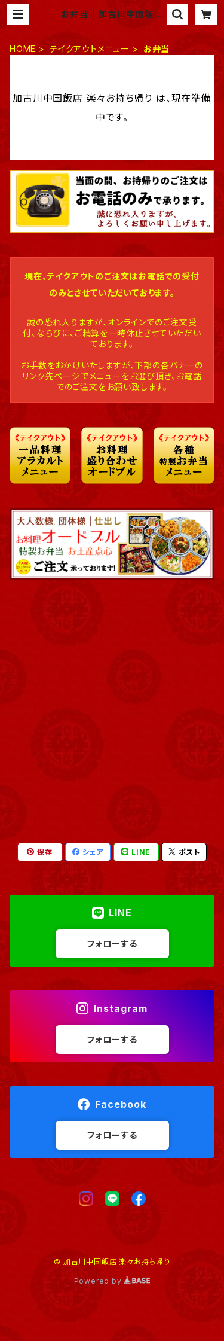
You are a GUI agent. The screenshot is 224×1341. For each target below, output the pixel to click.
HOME (23, 49)
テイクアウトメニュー (90, 49)
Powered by (112, 1280)
